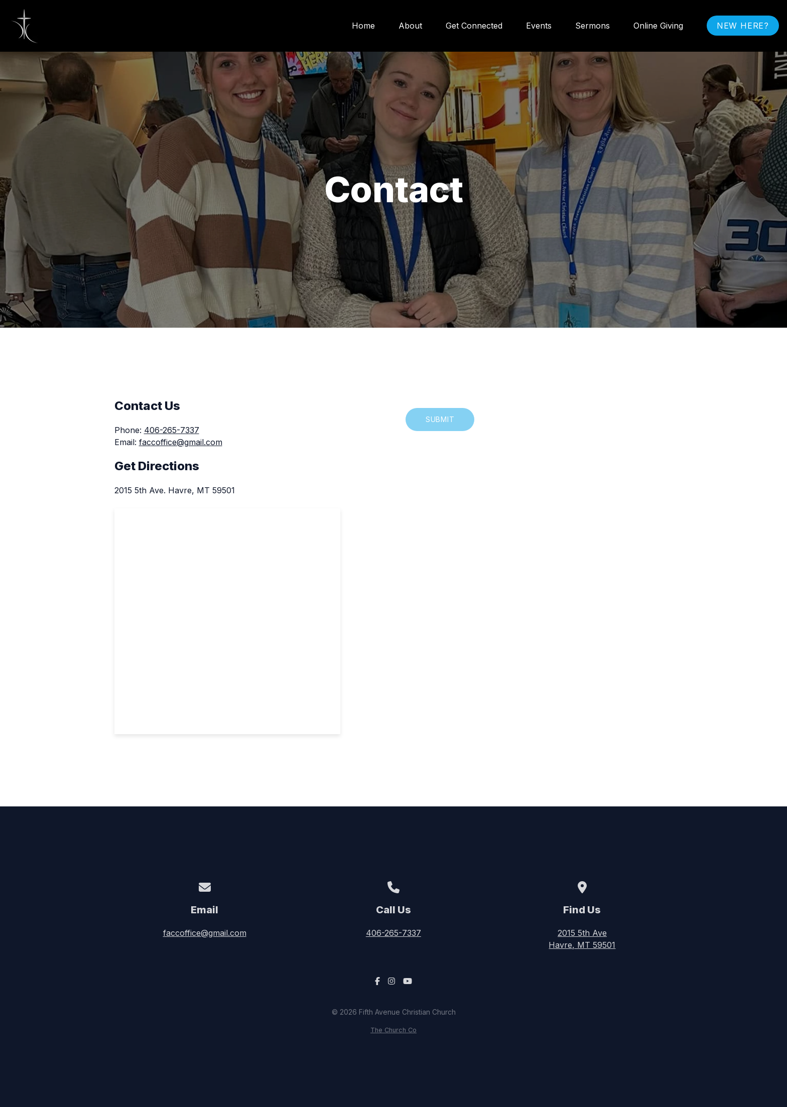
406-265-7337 (171, 430)
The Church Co (393, 1030)
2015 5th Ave (582, 939)
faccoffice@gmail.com (180, 442)
